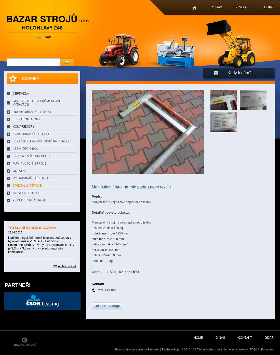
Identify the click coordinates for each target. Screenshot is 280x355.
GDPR (269, 7)
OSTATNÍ (19, 171)
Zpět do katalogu (107, 306)
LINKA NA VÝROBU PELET (32, 156)
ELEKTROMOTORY (26, 119)
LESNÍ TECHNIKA (25, 149)
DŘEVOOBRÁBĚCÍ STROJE (32, 112)
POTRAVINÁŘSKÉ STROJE (32, 178)
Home (194, 8)
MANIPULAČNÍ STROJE (30, 163)
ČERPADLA (21, 93)
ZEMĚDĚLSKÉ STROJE (29, 200)
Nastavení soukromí (235, 349)
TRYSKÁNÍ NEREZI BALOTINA (32, 228)
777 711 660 (107, 290)
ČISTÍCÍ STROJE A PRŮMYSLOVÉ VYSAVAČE (37, 102)
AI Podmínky (266, 349)
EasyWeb (153, 349)
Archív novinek (67, 266)
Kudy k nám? (239, 73)
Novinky (30, 78)
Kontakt (243, 7)
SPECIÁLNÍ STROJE (27, 185)
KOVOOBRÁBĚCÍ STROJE (31, 134)
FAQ (253, 349)
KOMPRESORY (24, 126)
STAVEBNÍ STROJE (26, 193)
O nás (217, 7)
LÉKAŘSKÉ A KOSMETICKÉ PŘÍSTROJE (41, 141)
